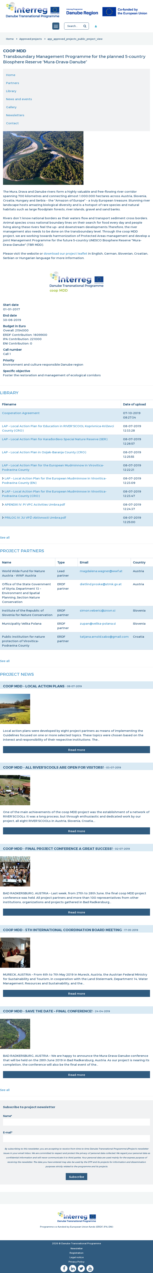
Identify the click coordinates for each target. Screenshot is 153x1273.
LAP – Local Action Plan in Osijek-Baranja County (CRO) (44, 452)
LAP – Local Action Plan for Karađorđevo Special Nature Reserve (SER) (54, 439)
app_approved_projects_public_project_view (75, 38)
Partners (12, 83)
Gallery (11, 107)
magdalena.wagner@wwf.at (101, 571)
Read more (76, 750)
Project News (17, 674)
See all (5, 537)
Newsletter (77, 1248)
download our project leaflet (66, 253)
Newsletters (15, 115)
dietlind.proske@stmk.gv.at (101, 584)
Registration (76, 1252)
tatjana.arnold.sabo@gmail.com (104, 636)
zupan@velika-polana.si (98, 623)
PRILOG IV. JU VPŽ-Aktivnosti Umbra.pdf (35, 517)
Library (11, 91)
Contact (12, 123)
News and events (19, 99)
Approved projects (30, 38)
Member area (97, 26)
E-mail (7, 1132)
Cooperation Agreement (21, 413)
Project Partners (22, 550)
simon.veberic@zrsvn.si (97, 610)
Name (7, 1116)
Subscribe (76, 1176)
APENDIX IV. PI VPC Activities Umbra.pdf (35, 504)
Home (10, 38)
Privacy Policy (76, 1261)
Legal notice (77, 1257)
